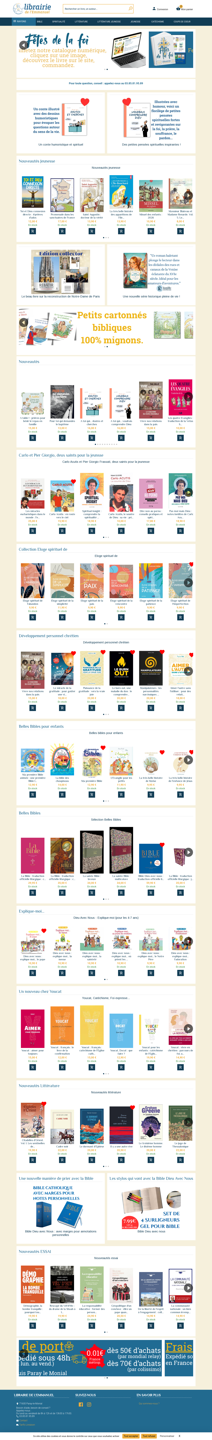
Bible (39, 21)
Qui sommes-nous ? (149, 1403)
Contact (21, 1420)
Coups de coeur (182, 21)
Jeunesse (135, 21)
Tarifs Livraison (25, 1424)
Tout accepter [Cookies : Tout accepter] (131, 1436)
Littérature (81, 21)
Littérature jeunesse (109, 21)
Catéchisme (157, 21)
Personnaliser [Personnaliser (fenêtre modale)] (167, 1436)
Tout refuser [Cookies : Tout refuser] (149, 1436)
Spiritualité (58, 21)
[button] (190, 53)
